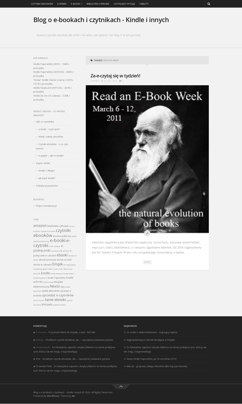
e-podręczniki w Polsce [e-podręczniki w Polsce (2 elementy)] (60, 251)
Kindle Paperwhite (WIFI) (46, 64)
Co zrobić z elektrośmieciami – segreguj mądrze (152, 332)
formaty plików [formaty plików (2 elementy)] (69, 265)
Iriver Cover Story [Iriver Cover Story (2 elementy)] (61, 269)
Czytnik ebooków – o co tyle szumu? (52, 146)
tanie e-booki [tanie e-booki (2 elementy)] (38, 300)
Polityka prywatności (47, 185)
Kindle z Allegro (46, 170)
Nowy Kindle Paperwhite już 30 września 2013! (151, 358)
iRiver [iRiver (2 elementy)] (50, 269)
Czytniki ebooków (41, 3)
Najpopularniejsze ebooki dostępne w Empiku (151, 339)
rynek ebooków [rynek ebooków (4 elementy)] (51, 291)
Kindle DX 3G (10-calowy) (46, 95)
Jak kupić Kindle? (46, 178)
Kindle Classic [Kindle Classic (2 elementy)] (68, 274)
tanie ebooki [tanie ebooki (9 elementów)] (55, 299)
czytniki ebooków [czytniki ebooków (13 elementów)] (52, 232)
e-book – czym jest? (49, 129)
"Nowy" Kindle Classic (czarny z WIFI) (53, 80)
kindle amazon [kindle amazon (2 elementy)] (56, 274)
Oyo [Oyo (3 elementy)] (62, 286)
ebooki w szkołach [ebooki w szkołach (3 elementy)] (42, 264)
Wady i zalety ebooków (50, 136)
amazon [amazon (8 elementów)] (40, 225)
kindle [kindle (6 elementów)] (45, 273)
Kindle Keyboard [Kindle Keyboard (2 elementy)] (40, 278)
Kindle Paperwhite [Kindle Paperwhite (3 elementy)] (56, 277)
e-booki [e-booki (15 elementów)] (58, 240)
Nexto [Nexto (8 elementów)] (55, 286)
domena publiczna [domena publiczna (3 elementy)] (62, 236)
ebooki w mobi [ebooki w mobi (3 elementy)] (64, 260)
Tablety (142, 3)
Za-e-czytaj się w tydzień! (115, 76)
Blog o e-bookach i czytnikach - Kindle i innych (101, 19)
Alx (73, 396)
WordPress (53, 396)
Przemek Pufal (44, 366)
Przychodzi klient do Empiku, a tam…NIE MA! (71, 332)
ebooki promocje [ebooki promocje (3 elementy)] (47, 260)
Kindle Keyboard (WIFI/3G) (47, 87)
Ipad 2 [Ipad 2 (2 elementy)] (45, 269)
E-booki (74, 3)
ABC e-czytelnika (45, 121)
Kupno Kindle (43, 163)
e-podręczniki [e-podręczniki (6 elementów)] (48, 248)
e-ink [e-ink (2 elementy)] (51, 247)
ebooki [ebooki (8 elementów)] (62, 255)
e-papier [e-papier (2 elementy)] (57, 247)
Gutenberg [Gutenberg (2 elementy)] (37, 269)
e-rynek (61, 3)
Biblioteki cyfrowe (97, 3)
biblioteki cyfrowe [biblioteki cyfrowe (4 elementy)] (58, 226)
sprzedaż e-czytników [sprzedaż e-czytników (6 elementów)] (58, 295)
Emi (38, 358)
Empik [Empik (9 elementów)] (57, 264)
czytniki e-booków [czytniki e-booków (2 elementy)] (47, 231)
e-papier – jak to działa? (51, 155)
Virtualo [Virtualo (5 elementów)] (47, 305)
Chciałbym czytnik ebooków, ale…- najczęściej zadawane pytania (79, 339)
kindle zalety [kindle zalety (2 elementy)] (48, 282)
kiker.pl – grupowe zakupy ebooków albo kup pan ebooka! (157, 366)
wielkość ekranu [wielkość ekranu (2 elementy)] (59, 305)
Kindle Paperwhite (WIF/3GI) (48, 72)
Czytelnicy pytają (122, 3)
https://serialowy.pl (46, 205)
